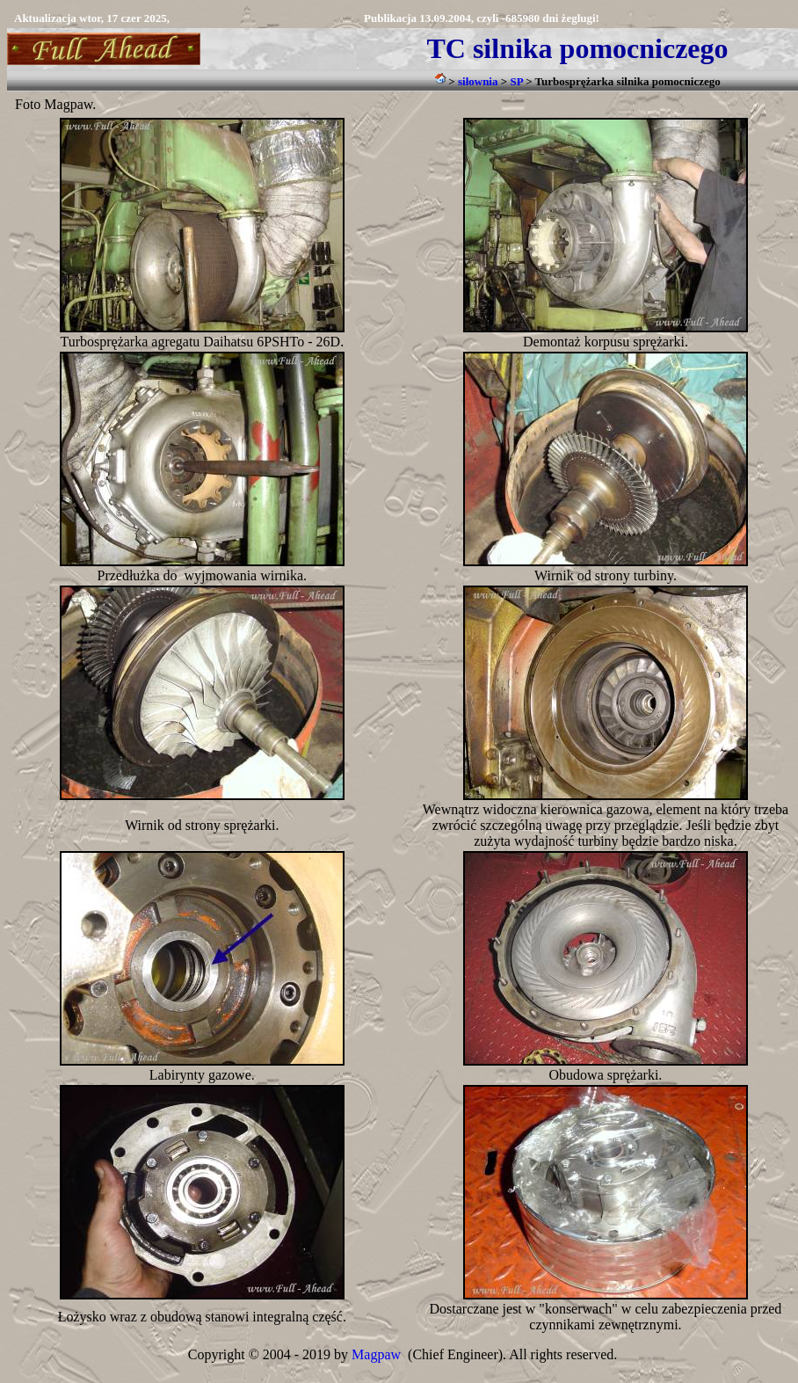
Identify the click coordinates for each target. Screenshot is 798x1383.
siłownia (478, 81)
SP (516, 81)
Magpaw (376, 1354)
